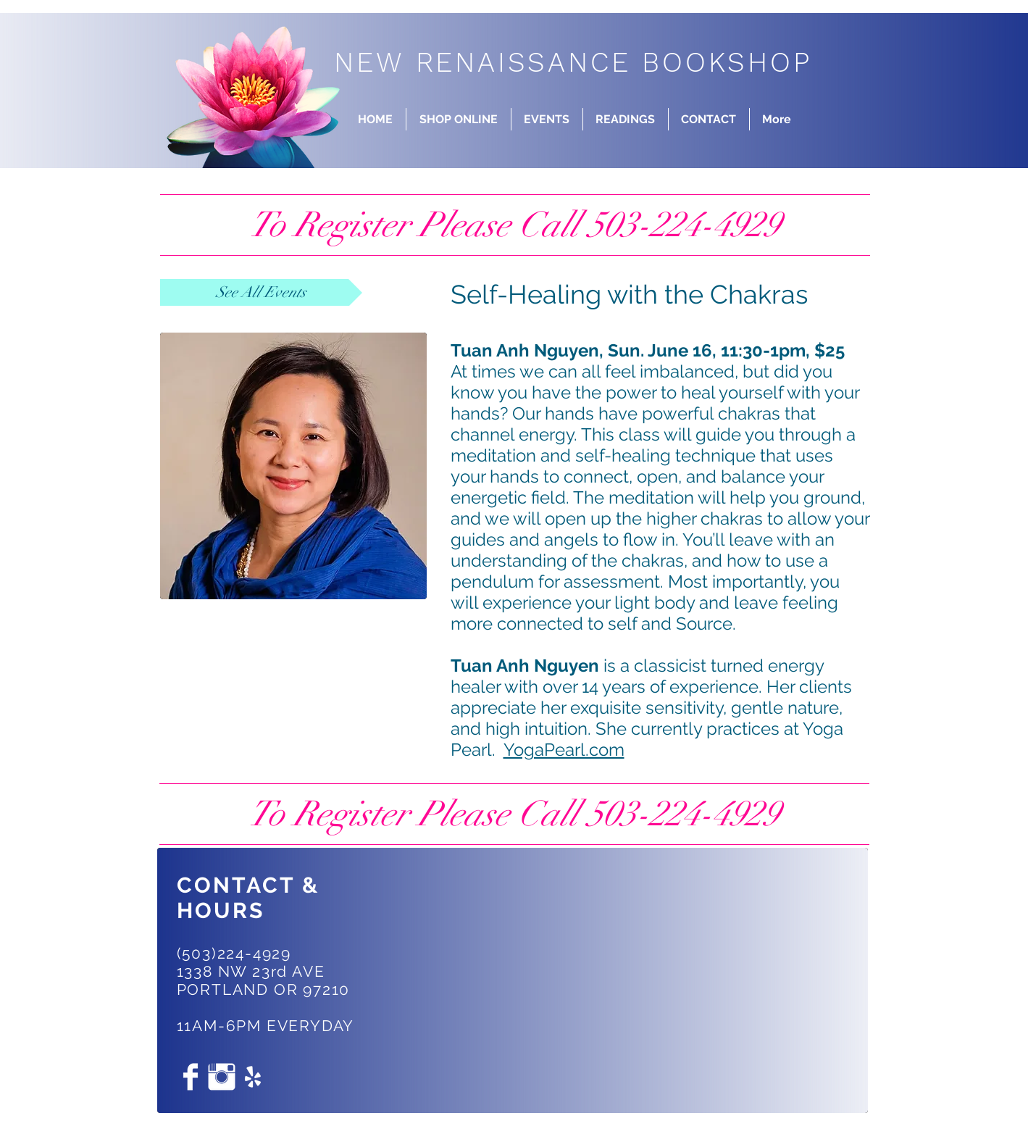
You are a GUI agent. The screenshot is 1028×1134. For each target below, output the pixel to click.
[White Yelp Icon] (253, 1077)
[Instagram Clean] (221, 1077)
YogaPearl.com (563, 749)
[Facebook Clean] (190, 1077)
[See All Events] (261, 292)
